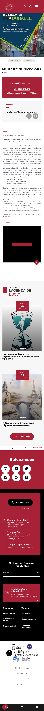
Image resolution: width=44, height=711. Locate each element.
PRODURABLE (7, 218)
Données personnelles (22, 692)
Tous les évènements (22, 443)
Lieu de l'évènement (22, 90)
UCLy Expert (29, 61)
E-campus (8, 617)
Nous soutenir (10, 637)
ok (38, 580)
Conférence (14, 61)
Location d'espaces (27, 638)
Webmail (26, 617)
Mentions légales (22, 680)
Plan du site (22, 686)
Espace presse (25, 630)
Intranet (26, 623)
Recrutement (10, 623)
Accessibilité (22, 697)
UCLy (5, 73)
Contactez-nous (20, 510)
